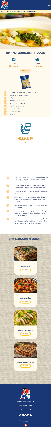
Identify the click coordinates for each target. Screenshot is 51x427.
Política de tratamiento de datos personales (25, 420)
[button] (25, 71)
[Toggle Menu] (49, 5)
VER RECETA (25, 269)
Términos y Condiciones (20, 420)
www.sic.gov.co (25, 421)
